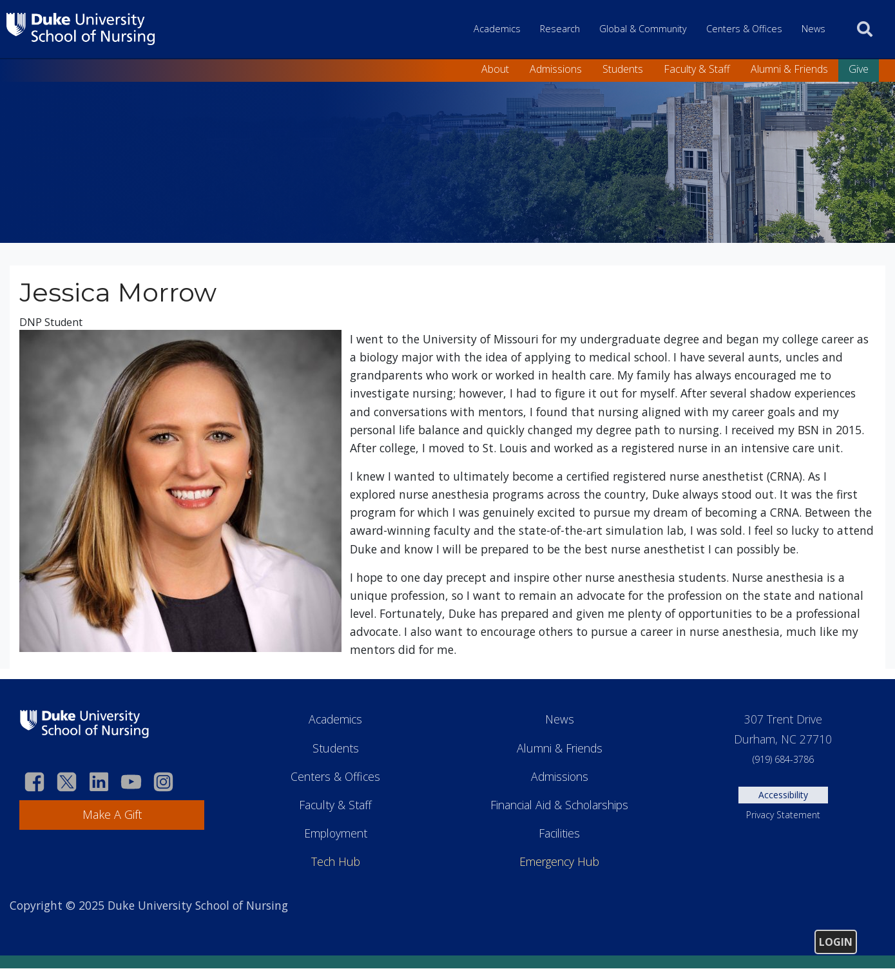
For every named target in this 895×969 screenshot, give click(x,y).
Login (835, 942)
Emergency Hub (559, 861)
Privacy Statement (783, 815)
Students (622, 69)
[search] (864, 29)
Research (560, 29)
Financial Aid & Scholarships (559, 804)
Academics (497, 29)
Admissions (556, 69)
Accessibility (783, 795)
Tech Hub (335, 861)
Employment (335, 833)
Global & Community (643, 29)
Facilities (559, 833)
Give (859, 69)
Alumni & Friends (789, 69)
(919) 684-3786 (783, 759)
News (813, 29)
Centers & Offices (744, 29)
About (495, 69)
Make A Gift (112, 814)
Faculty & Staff (697, 69)
